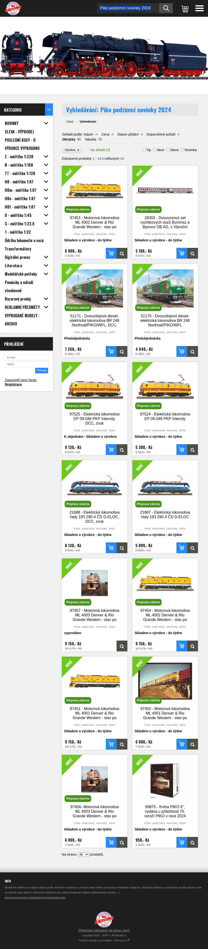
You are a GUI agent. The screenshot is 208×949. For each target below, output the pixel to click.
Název (88, 134)
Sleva (174, 150)
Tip (148, 150)
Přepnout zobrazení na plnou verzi (104, 930)
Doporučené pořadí (161, 134)
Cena (105, 134)
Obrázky (68, 139)
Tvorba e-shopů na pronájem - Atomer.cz (104, 940)
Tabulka (90, 139)
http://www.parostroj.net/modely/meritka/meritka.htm (35, 897)
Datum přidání (128, 134)
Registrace (13, 384)
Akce (160, 150)
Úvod (70, 121)
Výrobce (72, 150)
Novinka (191, 150)
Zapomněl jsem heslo (21, 380)
